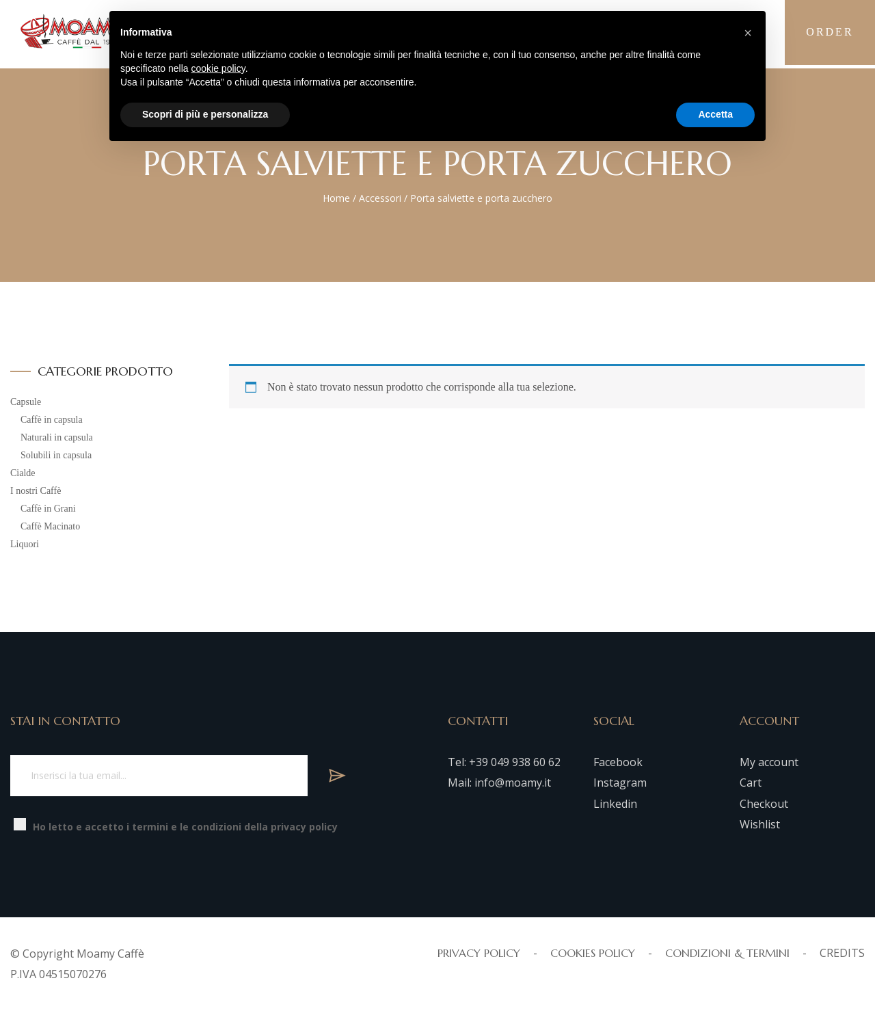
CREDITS (842, 952)
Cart (751, 782)
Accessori (380, 198)
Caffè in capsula (52, 420)
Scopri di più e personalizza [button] (205, 114)
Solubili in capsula (56, 455)
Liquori (24, 544)
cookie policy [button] (218, 68)
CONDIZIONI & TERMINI (727, 953)
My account (769, 762)
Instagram (620, 782)
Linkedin (615, 803)
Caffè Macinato (50, 526)
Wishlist (760, 824)
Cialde (23, 473)
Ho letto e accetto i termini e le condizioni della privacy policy (185, 826)
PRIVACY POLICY (479, 953)
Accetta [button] (715, 114)
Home (336, 198)
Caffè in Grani (48, 508)
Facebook (618, 762)
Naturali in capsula (57, 437)
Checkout (764, 803)
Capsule (25, 402)
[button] (748, 33)
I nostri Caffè (35, 491)
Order (827, 34)
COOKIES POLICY (592, 953)
